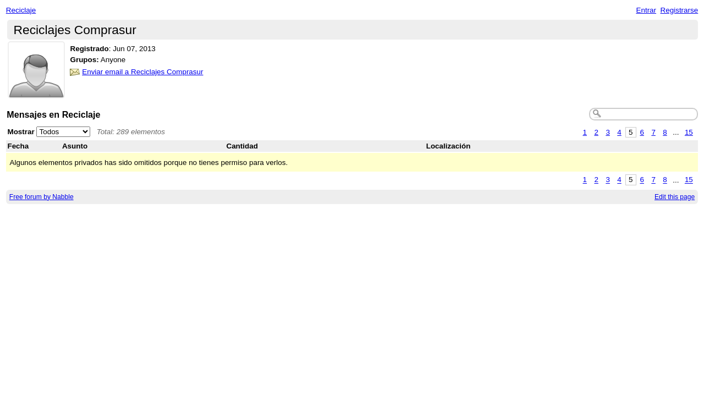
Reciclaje (21, 10)
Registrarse (679, 10)
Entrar (646, 10)
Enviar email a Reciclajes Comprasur (142, 72)
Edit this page (674, 197)
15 (689, 132)
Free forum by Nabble (41, 197)
